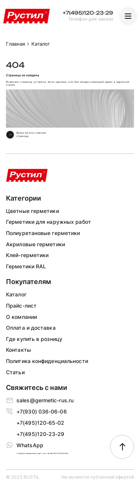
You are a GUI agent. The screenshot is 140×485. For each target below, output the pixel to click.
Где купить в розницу (34, 339)
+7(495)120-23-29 (88, 13)
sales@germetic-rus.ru (45, 400)
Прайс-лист (21, 305)
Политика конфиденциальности (47, 361)
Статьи (15, 372)
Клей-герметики (27, 255)
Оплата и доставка (31, 327)
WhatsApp (29, 445)
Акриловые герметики (35, 244)
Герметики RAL (26, 266)
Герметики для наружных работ (48, 222)
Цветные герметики (32, 211)
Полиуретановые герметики (43, 233)
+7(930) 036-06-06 (41, 411)
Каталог (16, 294)
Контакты (18, 350)
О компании (21, 317)
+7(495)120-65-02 (40, 423)
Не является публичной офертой (97, 477)
